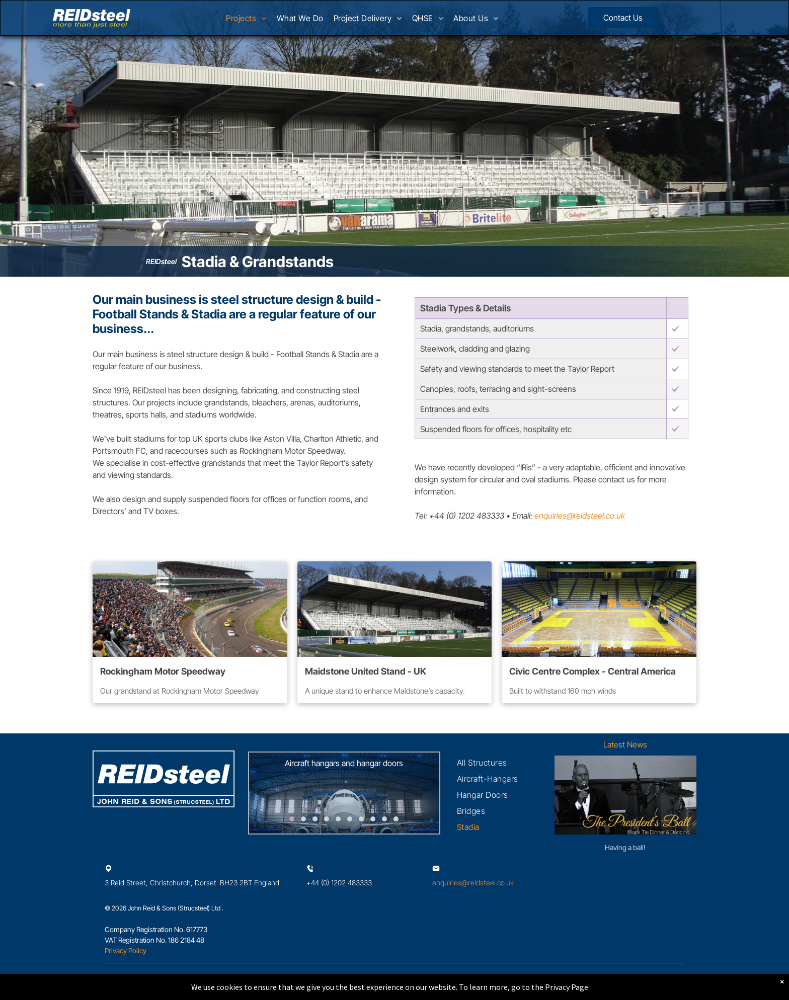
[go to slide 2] (303, 818)
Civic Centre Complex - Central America (592, 671)
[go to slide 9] (384, 818)
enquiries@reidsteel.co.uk (579, 516)
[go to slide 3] (315, 818)
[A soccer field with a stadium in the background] (394, 609)
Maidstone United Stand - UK (365, 671)
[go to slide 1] (291, 818)
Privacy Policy (125, 950)
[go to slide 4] (326, 818)
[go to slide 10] (396, 818)
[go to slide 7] (361, 818)
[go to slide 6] (349, 818)
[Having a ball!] (625, 795)
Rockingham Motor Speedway (162, 671)
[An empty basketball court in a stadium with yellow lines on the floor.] (599, 609)
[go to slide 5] (338, 818)
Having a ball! (625, 847)
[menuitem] (246, 21)
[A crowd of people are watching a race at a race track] (190, 609)
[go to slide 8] (372, 818)
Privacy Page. (567, 987)
